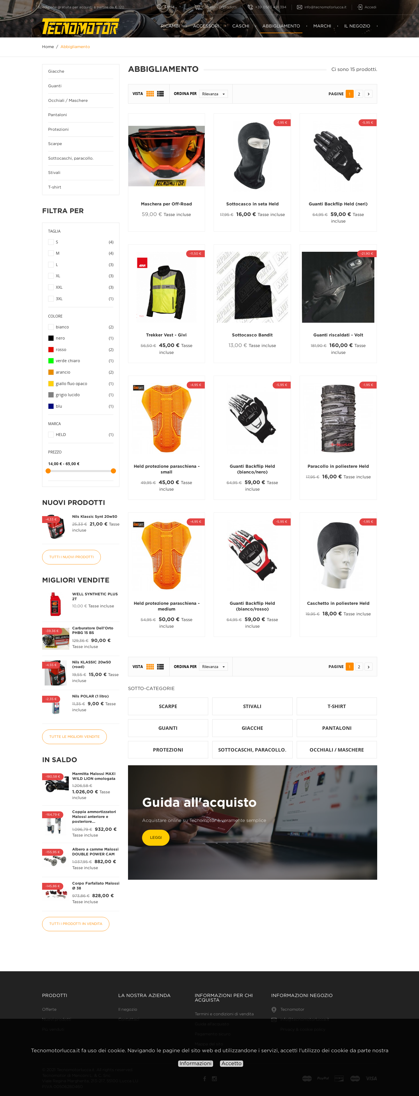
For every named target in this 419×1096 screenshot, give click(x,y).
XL (84, 276)
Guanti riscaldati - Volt (338, 335)
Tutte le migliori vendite (74, 737)
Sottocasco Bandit (252, 335)
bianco (84, 327)
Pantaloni (57, 115)
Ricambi (170, 26)
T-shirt (54, 187)
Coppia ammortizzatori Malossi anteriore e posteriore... (94, 816)
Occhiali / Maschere (68, 100)
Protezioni (58, 129)
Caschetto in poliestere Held (338, 603)
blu (84, 406)
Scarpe (55, 144)
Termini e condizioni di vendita (224, 1014)
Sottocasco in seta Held (252, 204)
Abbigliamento (281, 28)
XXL (84, 287)
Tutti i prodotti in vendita (75, 924)
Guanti (55, 86)
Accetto (231, 1063)
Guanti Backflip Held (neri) (338, 204)
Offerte (49, 1009)
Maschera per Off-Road (166, 204)
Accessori (206, 26)
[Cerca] (173, 7)
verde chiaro (84, 361)
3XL (84, 299)
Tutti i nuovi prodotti (71, 557)
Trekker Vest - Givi (166, 335)
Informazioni (196, 1063)
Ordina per (185, 93)
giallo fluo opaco (84, 384)
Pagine (336, 93)
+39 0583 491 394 (267, 7)
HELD (84, 434)
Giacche (56, 72)
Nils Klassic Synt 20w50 (94, 516)
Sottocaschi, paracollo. (70, 158)
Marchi (322, 26)
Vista (138, 93)
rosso (84, 349)
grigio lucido (84, 395)
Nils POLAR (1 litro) (90, 696)
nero (84, 338)
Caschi (240, 26)
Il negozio (357, 26)
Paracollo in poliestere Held (338, 466)
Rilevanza (215, 94)
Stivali (54, 173)
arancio (84, 372)
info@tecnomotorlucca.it (322, 7)
